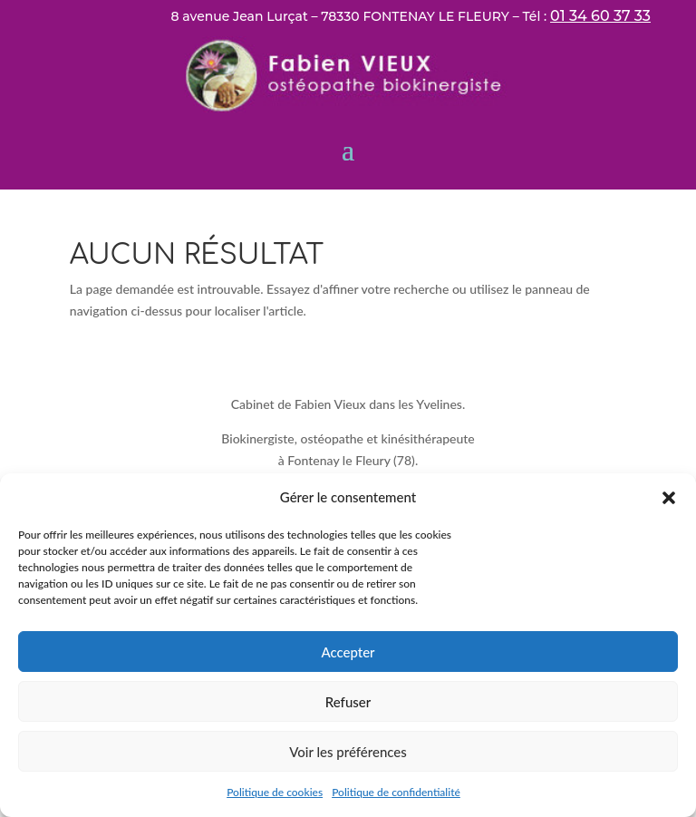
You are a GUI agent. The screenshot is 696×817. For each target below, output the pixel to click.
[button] (669, 498)
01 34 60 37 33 (600, 15)
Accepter (347, 652)
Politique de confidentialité (396, 792)
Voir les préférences (348, 752)
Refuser (348, 702)
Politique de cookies (275, 792)
